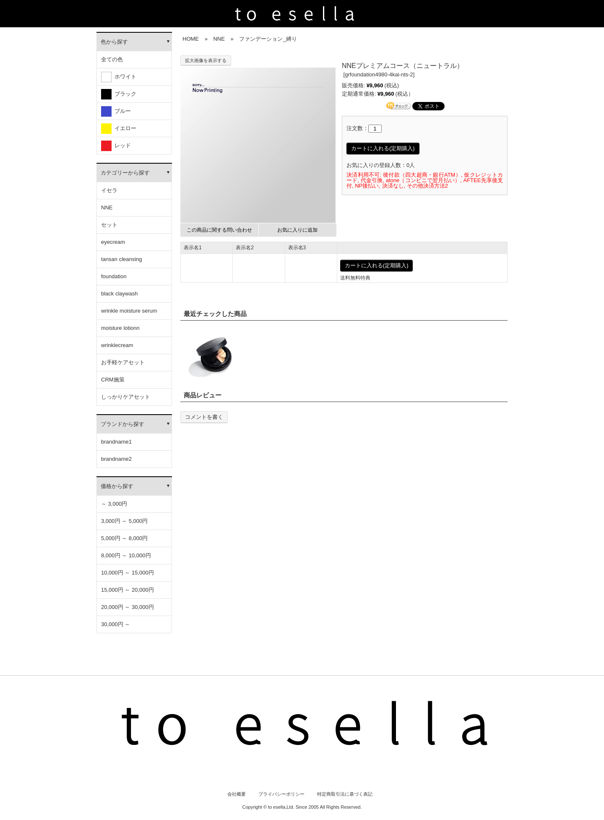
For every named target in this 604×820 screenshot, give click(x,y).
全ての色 (112, 59)
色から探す (114, 42)
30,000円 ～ (115, 624)
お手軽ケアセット (123, 362)
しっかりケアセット (125, 397)
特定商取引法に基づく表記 (344, 793)
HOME (190, 39)
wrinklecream (117, 345)
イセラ (109, 190)
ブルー (116, 111)
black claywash (119, 293)
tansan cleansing (121, 259)
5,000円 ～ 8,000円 (124, 538)
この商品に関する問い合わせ (219, 230)
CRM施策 (113, 379)
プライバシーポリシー (281, 793)
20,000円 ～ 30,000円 (127, 607)
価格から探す (117, 486)
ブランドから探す (122, 424)
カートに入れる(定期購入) (383, 148)
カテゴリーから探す (125, 173)
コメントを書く (204, 417)
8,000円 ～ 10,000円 (126, 555)
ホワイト (118, 77)
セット (109, 225)
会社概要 (236, 793)
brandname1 (116, 442)
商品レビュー (202, 395)
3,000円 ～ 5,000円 (124, 521)
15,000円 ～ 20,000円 (127, 590)
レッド (116, 146)
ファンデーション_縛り (268, 39)
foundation (114, 276)
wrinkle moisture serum (129, 311)
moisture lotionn (120, 328)
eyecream (113, 242)
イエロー (118, 128)
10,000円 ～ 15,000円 (127, 572)
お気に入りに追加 (297, 230)
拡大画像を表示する (205, 60)
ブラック (118, 94)
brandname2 (116, 459)
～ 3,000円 (114, 504)
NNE (106, 207)
